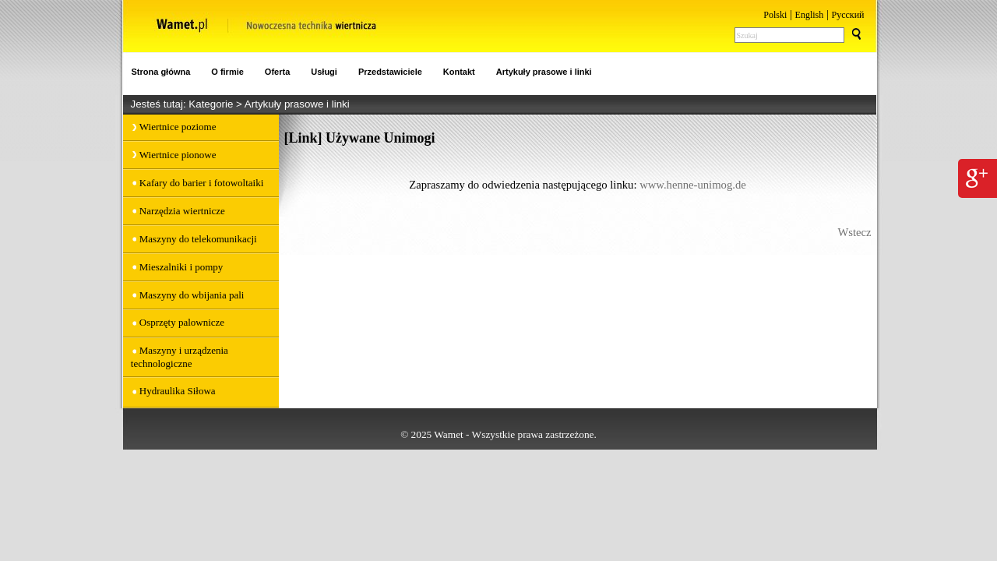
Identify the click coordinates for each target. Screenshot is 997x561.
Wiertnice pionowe (178, 155)
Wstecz (854, 232)
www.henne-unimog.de (692, 184)
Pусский (848, 14)
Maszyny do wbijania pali (192, 295)
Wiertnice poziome (178, 126)
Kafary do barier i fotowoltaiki (201, 183)
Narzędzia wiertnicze (182, 211)
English (809, 14)
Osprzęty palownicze (181, 322)
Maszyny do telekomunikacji (198, 239)
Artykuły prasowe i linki (297, 104)
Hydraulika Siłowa (177, 391)
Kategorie (212, 104)
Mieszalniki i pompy (181, 267)
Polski (775, 14)
